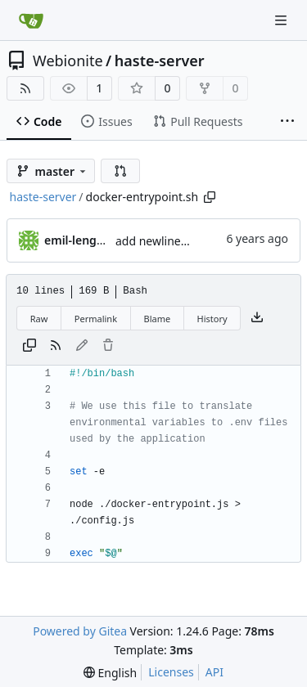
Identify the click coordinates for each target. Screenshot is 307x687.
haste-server (160, 60)
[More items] (287, 122)
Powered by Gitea (80, 631)
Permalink (95, 318)
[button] (120, 171)
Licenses (171, 672)
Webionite (68, 60)
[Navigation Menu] (282, 20)
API (214, 672)
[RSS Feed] (25, 88)
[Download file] (257, 318)
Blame (156, 318)
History (212, 318)
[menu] (110, 672)
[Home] (31, 20)
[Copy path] (209, 197)
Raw (39, 318)
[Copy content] (29, 346)
